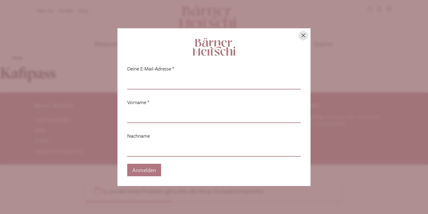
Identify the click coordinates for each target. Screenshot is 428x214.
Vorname (138, 102)
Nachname (138, 136)
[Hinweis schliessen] (303, 35)
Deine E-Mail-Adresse (150, 68)
